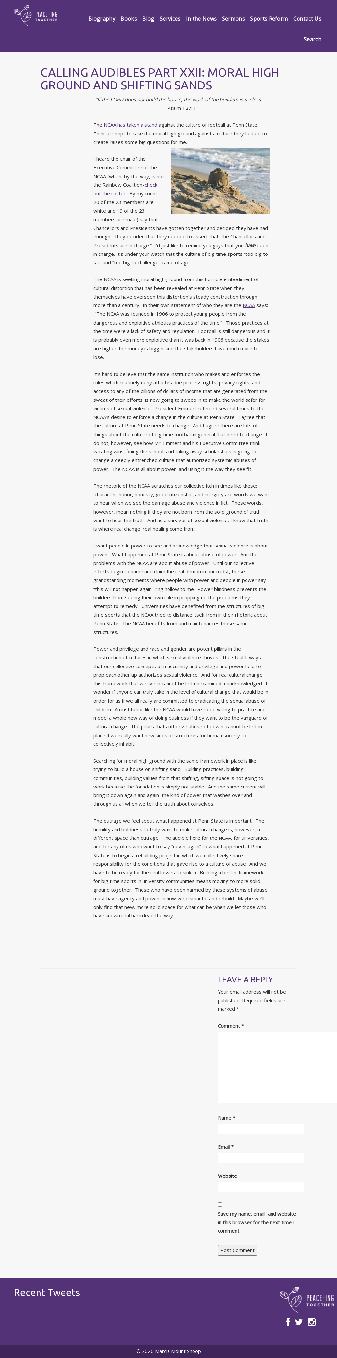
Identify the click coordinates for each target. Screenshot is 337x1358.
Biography (101, 18)
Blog (148, 18)
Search (312, 39)
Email (226, 1146)
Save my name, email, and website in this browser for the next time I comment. (257, 1222)
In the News (201, 18)
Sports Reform (269, 18)
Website (227, 1176)
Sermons (233, 18)
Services (170, 18)
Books (128, 18)
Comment (231, 1025)
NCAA (249, 305)
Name (226, 1117)
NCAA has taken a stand (130, 124)
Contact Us (307, 18)
